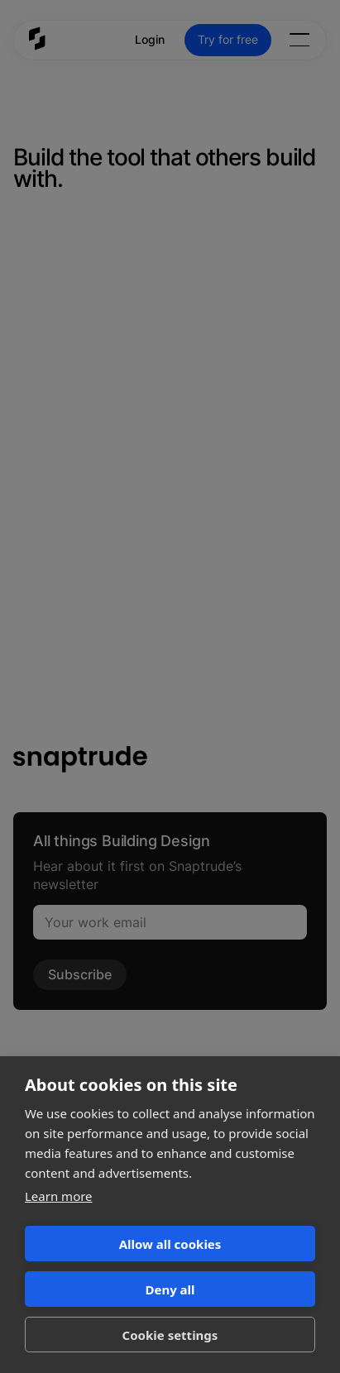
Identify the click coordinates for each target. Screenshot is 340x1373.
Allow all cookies (170, 1244)
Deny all (169, 1289)
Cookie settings (170, 1335)
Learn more (59, 1196)
